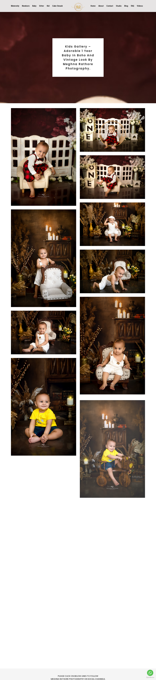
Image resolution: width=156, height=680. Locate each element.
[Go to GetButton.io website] (150, 677)
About (101, 6)
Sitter (41, 6)
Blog (126, 6)
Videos (140, 6)
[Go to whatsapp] (150, 673)
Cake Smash (57, 6)
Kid (48, 6)
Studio (119, 6)
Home (93, 6)
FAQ (132, 6)
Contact (109, 6)
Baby (34, 6)
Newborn (25, 6)
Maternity (15, 6)
